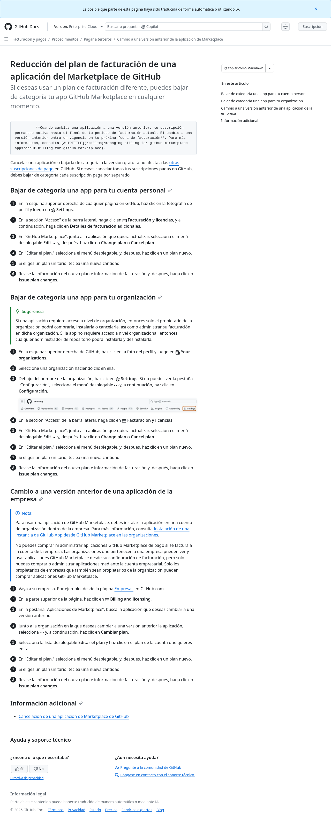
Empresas (124, 589)
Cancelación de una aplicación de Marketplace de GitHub (74, 716)
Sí (19, 768)
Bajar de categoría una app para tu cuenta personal (91, 190)
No (39, 768)
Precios (111, 809)
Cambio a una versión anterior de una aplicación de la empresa (91, 495)
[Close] (316, 8)
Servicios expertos (137, 809)
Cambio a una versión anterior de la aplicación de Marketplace (170, 39)
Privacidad (76, 809)
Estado (95, 809)
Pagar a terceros (97, 39)
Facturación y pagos (29, 39)
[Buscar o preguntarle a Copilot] (187, 26)
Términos (56, 809)
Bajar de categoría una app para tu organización (86, 297)
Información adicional (46, 703)
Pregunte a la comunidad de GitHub (148, 767)
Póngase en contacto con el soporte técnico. (155, 774)
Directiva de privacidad (26, 778)
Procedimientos (65, 39)
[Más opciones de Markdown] (269, 68)
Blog (160, 809)
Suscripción (312, 26)
